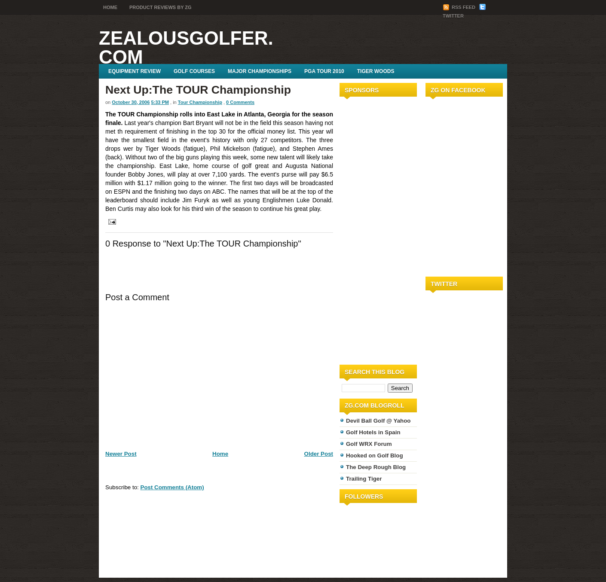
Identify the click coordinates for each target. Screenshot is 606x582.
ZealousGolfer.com (186, 47)
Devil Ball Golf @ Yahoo (378, 420)
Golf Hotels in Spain (373, 432)
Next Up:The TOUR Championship (198, 89)
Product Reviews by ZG (160, 7)
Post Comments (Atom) (172, 487)
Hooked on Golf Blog (374, 455)
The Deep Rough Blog (376, 467)
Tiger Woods (376, 71)
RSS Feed (460, 7)
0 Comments (240, 102)
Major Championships (259, 71)
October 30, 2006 (131, 102)
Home (110, 7)
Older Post (318, 454)
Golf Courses (194, 71)
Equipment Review (134, 71)
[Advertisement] (365, 229)
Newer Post (121, 454)
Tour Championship (200, 102)
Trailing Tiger (364, 478)
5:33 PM (160, 102)
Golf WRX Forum (369, 444)
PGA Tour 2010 (324, 71)
